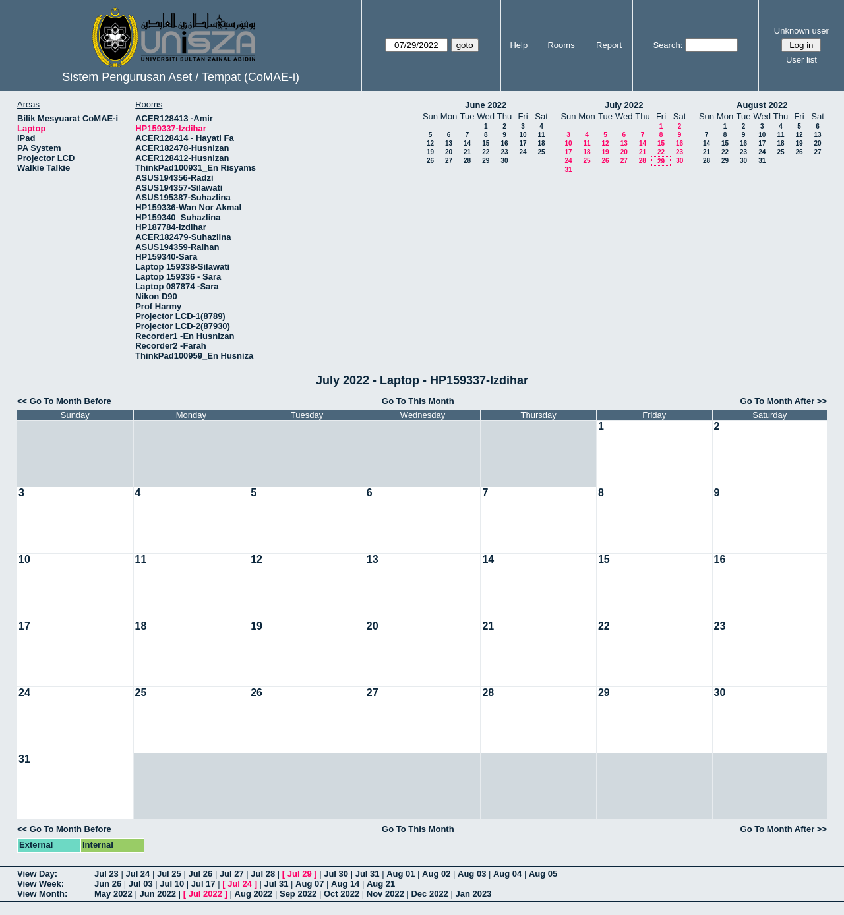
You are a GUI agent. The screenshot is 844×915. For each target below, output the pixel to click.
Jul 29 (299, 874)
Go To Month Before (70, 401)
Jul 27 (232, 874)
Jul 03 (141, 884)
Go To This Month (418, 401)
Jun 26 (107, 884)
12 (430, 143)
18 (541, 143)
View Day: (37, 874)
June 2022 (485, 105)
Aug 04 (507, 874)
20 (448, 152)
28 (467, 160)
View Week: (40, 884)
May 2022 (113, 894)
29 (485, 160)
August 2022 (762, 105)
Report (609, 45)
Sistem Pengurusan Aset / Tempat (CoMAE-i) (180, 77)
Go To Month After (777, 401)
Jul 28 (263, 874)
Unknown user (801, 31)
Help (519, 45)
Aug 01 (400, 874)
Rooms (560, 45)
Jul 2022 (205, 894)
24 (522, 152)
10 (522, 134)
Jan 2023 (473, 894)
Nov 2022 (385, 894)
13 (448, 143)
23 (504, 152)
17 (522, 143)
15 (485, 143)
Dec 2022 (429, 894)
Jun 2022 (157, 894)
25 (541, 152)
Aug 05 (543, 874)
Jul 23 (106, 874)
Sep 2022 (298, 894)
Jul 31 (367, 874)
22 (485, 152)
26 (430, 160)
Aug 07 (309, 884)
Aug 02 (436, 874)
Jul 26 (200, 874)
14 (467, 143)
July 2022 (624, 105)
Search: (667, 45)
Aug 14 (345, 884)
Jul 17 (203, 884)
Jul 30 (336, 874)
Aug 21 (381, 884)
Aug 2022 (254, 894)
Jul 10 (172, 884)
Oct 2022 (341, 894)
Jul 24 (137, 874)
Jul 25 (169, 874)
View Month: (42, 894)
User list (801, 60)
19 (430, 152)
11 (541, 134)
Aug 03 (472, 874)
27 (448, 160)
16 (504, 143)
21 (467, 152)
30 (504, 160)
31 (568, 169)
